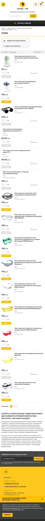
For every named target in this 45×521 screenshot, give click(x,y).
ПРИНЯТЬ (7, 515)
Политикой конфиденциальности (11, 508)
